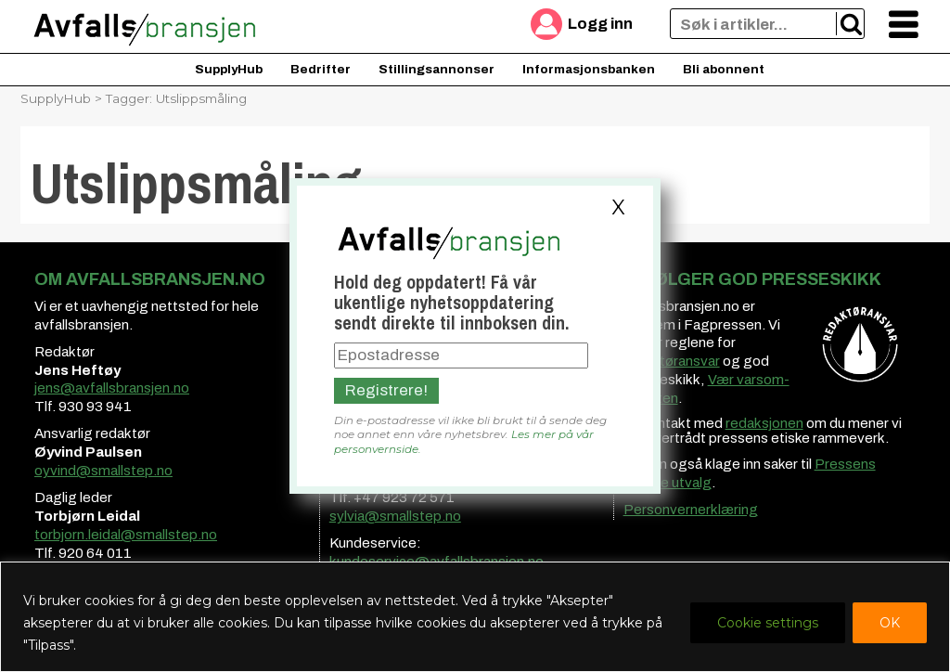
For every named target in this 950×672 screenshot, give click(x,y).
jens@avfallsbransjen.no (111, 388)
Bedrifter (320, 69)
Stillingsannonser (436, 69)
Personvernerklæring (690, 509)
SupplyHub (229, 69)
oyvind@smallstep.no (103, 470)
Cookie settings (767, 622)
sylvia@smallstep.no (395, 516)
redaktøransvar (671, 361)
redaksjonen (764, 423)
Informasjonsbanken (588, 69)
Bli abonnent (723, 69)
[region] (475, 617)
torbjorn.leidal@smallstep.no (125, 534)
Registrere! (386, 390)
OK (889, 622)
